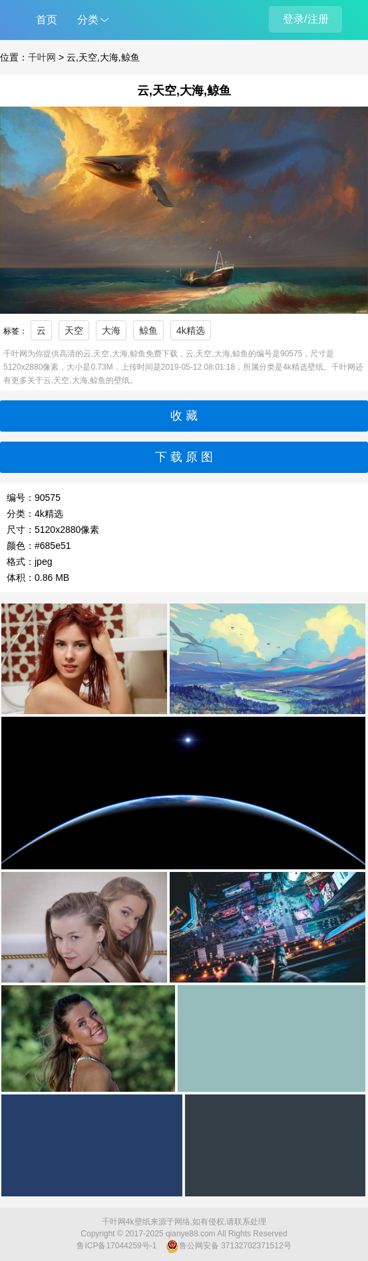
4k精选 (190, 330)
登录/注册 (305, 19)
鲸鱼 (148, 330)
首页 (46, 19)
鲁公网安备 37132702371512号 (228, 1246)
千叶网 (42, 57)
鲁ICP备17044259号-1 (116, 1245)
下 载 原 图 (184, 457)
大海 (111, 330)
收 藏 (184, 415)
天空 (74, 330)
